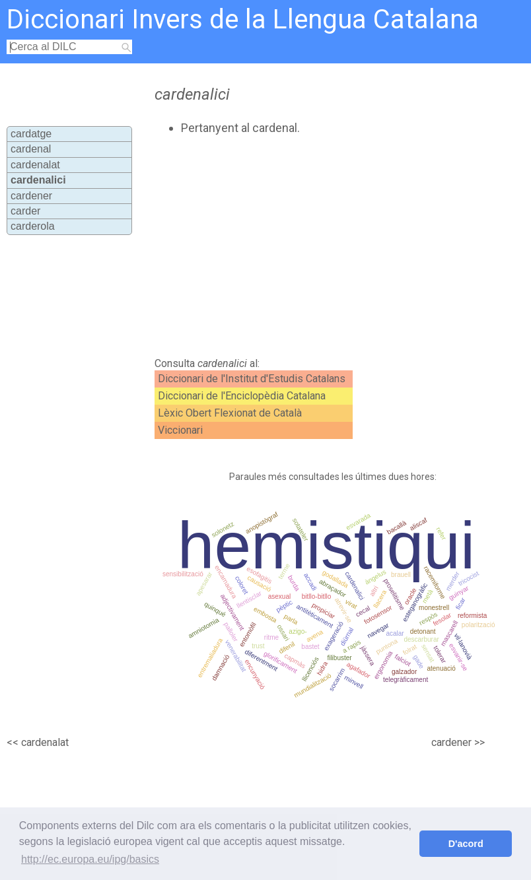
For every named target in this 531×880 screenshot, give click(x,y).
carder (25, 211)
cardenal (31, 148)
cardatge (31, 133)
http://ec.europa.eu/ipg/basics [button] (90, 859)
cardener (31, 195)
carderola (33, 226)
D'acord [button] (465, 843)
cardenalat (35, 164)
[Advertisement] (293, 246)
